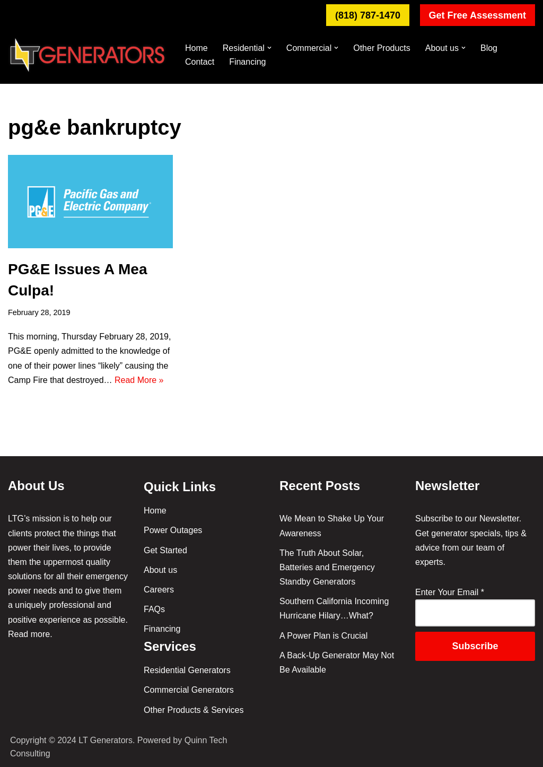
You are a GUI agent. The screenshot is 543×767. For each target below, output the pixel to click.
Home (196, 48)
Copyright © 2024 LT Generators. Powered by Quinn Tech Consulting (118, 747)
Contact (199, 61)
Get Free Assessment (477, 15)
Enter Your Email (449, 592)
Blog (488, 48)
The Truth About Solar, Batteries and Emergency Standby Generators (327, 567)
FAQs (154, 609)
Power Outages (173, 530)
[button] (269, 48)
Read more (29, 634)
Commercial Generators (189, 689)
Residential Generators (187, 670)
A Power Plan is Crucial (323, 635)
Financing (247, 61)
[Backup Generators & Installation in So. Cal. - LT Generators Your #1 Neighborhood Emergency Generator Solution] (87, 55)
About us (160, 569)
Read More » (139, 380)
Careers (159, 589)
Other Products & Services (194, 709)
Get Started (165, 550)
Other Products (381, 48)
